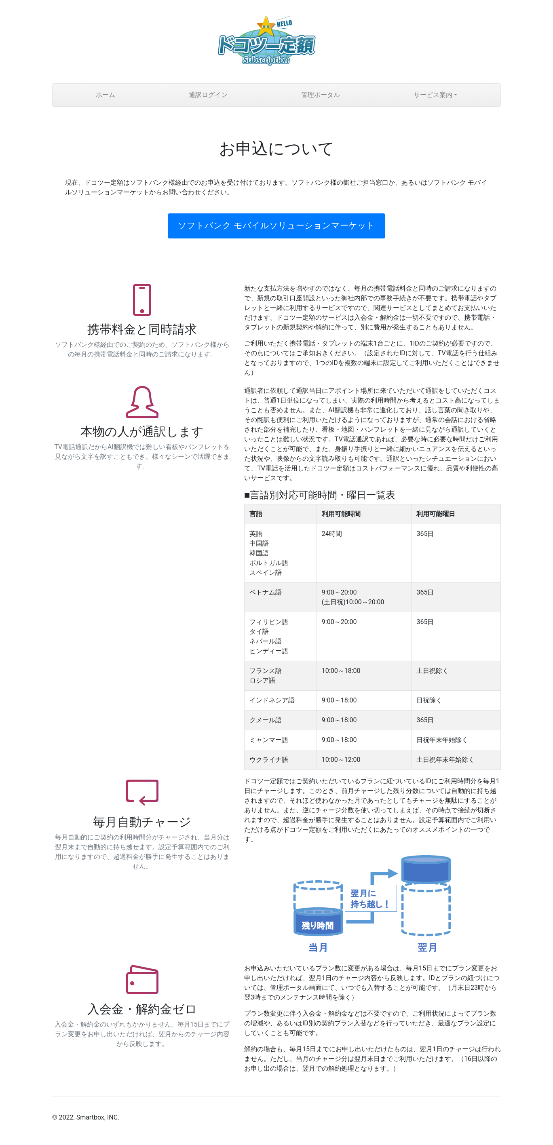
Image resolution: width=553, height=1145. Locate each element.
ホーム (105, 95)
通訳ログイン (208, 95)
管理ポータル (320, 95)
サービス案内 (433, 95)
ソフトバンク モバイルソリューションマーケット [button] (276, 225)
